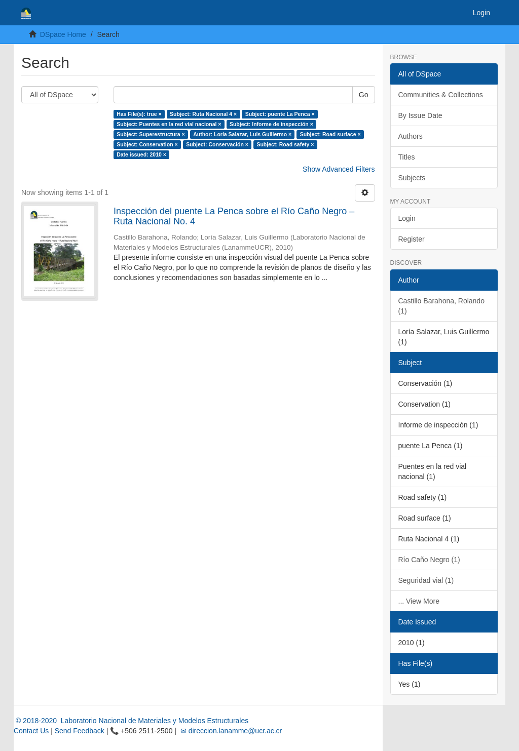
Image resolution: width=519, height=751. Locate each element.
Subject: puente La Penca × (280, 114)
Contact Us (31, 731)
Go (363, 95)
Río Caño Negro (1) (429, 560)
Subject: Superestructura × (151, 134)
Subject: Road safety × (285, 144)
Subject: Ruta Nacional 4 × (203, 114)
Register (411, 239)
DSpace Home (63, 34)
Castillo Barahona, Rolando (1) (441, 306)
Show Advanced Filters (339, 169)
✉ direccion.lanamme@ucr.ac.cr (230, 731)
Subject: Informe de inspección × (271, 124)
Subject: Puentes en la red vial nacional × (169, 124)
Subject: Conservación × (217, 144)
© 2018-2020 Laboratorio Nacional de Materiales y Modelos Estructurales (131, 721)
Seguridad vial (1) (426, 580)
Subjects (412, 178)
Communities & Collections (440, 95)
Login (407, 218)
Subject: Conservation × (147, 144)
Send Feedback (79, 731)
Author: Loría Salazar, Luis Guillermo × (242, 134)
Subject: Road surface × (330, 134)
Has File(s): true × (139, 114)
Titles (406, 157)
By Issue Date (420, 115)
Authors (410, 136)
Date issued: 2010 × (141, 154)
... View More (418, 601)
